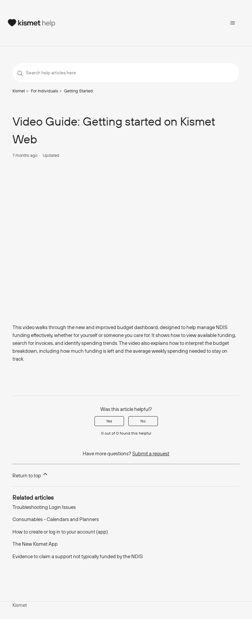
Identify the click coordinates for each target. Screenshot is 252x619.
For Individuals (44, 90)
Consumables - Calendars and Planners (55, 519)
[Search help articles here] (126, 72)
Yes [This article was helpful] (109, 420)
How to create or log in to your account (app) (60, 532)
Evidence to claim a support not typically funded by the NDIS (77, 556)
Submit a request (150, 453)
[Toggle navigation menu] (232, 23)
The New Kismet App (35, 544)
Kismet (18, 90)
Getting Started (78, 90)
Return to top (30, 475)
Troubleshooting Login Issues (44, 507)
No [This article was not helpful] (143, 420)
